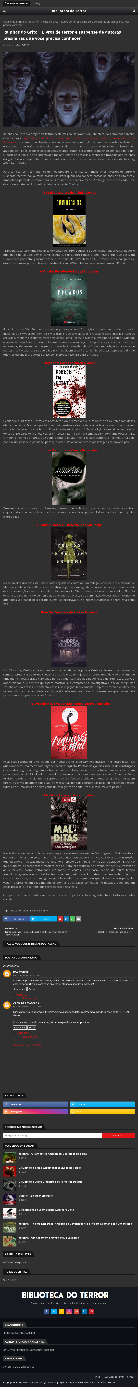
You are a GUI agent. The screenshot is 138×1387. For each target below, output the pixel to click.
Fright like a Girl (33, 138)
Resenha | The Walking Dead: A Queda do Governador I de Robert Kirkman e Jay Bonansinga (75, 1223)
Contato (131, 1376)
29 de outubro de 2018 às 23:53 (28, 1006)
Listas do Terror (19, 910)
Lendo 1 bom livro (84, 138)
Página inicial (10, 21)
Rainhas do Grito (28, 21)
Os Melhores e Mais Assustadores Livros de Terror (49, 1167)
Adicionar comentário (27, 1044)
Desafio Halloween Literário (35, 1195)
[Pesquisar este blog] (52, 1135)
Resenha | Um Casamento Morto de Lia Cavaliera (48, 1237)
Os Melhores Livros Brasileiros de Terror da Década (50, 1181)
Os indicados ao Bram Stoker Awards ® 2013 (46, 1209)
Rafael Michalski (13, 45)
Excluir (31, 989)
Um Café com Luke (58, 138)
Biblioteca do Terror (69, 11)
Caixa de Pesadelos (26, 1003)
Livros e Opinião (109, 138)
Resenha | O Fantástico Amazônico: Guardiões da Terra (52, 1153)
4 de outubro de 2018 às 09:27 (28, 975)
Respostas (22, 994)
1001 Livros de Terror (114, 1376)
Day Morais (21, 971)
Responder (20, 989)
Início (97, 1376)
